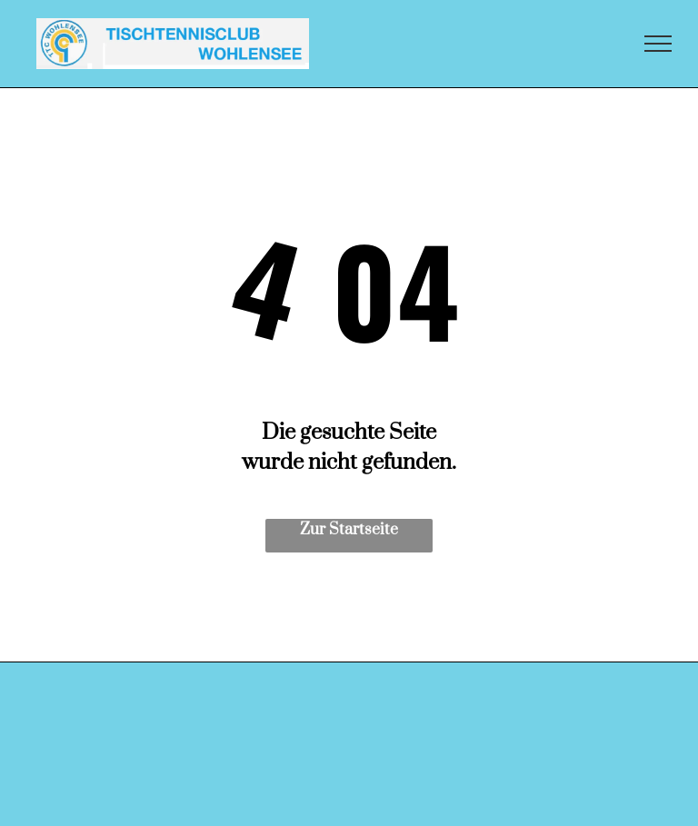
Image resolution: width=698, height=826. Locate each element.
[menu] (658, 43)
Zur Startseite (349, 530)
